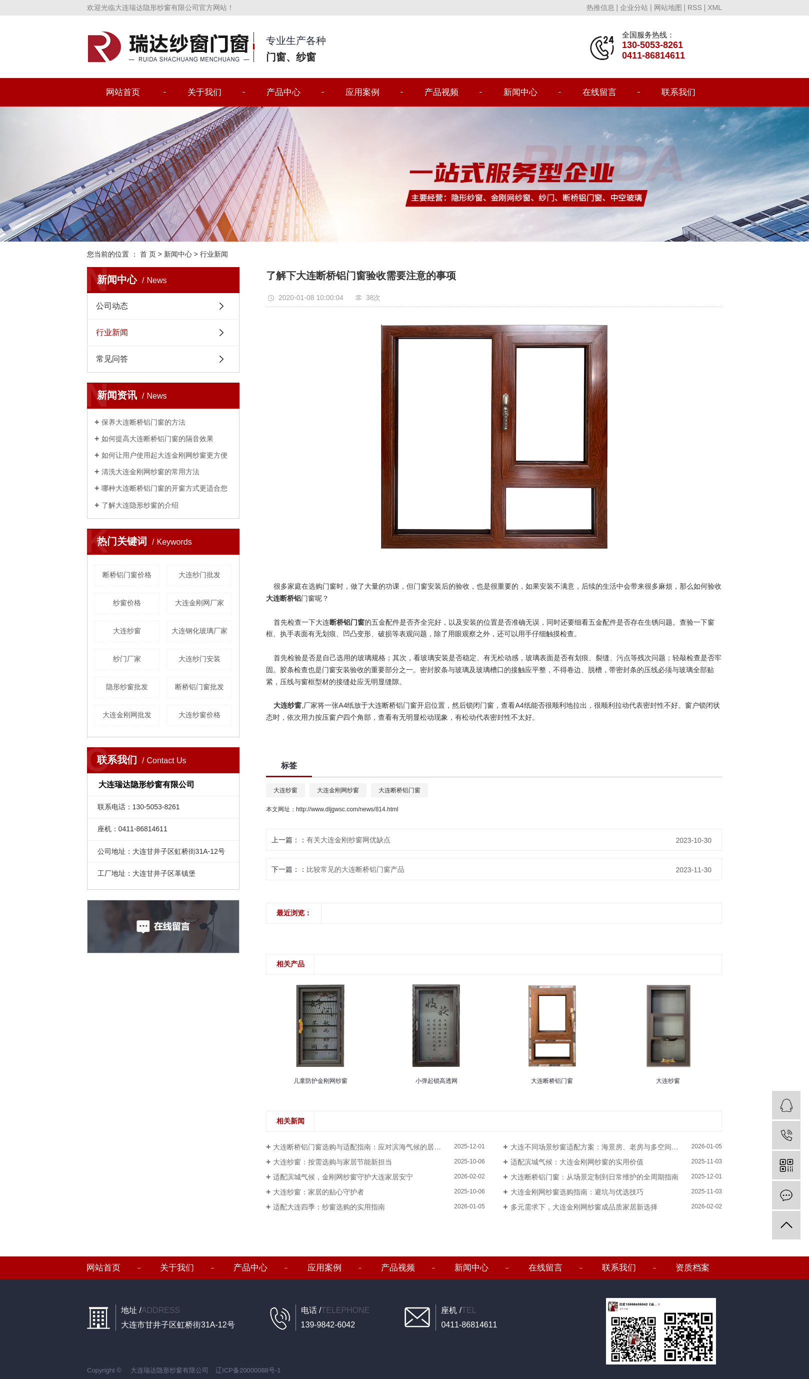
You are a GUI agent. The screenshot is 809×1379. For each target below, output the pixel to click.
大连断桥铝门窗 (399, 790)
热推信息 (600, 8)
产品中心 (283, 92)
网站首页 (123, 92)
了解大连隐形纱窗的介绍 (140, 505)
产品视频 (441, 92)
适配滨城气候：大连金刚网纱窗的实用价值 (577, 1162)
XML (715, 8)
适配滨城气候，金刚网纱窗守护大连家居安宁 (343, 1177)
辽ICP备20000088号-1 (248, 1370)
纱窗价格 (127, 603)
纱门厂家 (127, 659)
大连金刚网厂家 (199, 603)
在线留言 (599, 92)
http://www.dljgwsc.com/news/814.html (347, 809)
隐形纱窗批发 (127, 687)
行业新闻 (214, 254)
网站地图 (668, 8)
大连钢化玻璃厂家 (200, 631)
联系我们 (679, 92)
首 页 (148, 254)
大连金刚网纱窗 (338, 790)
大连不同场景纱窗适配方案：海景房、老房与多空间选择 (598, 1147)
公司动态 (112, 306)
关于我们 (205, 92)
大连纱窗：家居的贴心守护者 (318, 1192)
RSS (695, 8)
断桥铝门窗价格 (127, 575)
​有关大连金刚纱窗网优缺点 (348, 840)
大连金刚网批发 (127, 715)
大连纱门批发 (199, 575)
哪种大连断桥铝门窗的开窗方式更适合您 (165, 488)
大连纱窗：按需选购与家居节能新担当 (332, 1162)
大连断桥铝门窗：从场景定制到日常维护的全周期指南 (594, 1177)
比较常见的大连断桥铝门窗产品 (355, 869)
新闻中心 (521, 92)
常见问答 (112, 359)
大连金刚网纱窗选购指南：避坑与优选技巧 (577, 1192)
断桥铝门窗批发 (199, 687)
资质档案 (693, 1267)
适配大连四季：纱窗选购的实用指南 (329, 1207)
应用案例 (363, 92)
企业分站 (634, 8)
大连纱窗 (127, 631)
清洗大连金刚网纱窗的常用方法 (151, 472)
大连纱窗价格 (199, 715)
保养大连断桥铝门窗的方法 (144, 422)
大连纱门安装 (199, 659)
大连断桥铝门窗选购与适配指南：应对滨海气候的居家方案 (364, 1147)
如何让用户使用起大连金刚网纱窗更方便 (165, 455)
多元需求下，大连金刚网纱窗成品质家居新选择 (584, 1207)
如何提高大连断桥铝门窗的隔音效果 (158, 439)
